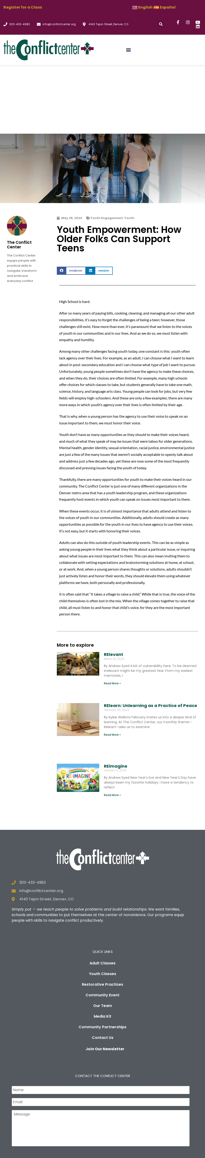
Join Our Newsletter (105, 980)
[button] (160, 24)
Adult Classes (102, 894)
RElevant (113, 586)
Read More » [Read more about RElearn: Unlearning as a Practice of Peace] (112, 666)
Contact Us (102, 969)
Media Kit (102, 947)
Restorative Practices (102, 915)
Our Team (102, 937)
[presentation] (47, 1093)
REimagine (115, 697)
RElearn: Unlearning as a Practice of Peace (150, 637)
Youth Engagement (106, 149)
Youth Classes (102, 905)
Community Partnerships (102, 958)
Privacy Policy (82, 1152)
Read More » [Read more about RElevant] (112, 615)
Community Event (102, 926)
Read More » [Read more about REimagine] (112, 726)
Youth (129, 149)
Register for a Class (22, 7)
